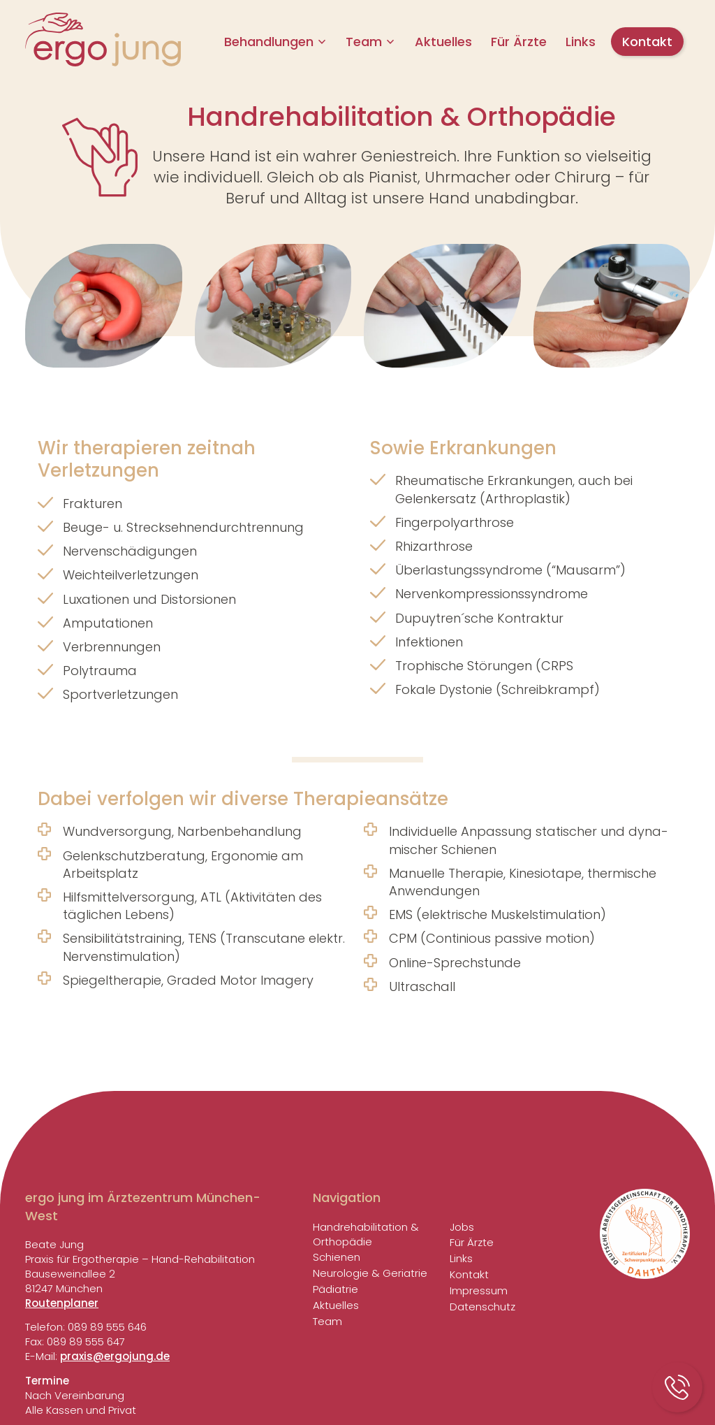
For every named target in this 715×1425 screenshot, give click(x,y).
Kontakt (647, 41)
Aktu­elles (443, 41)
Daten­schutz (482, 1306)
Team (364, 41)
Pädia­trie (335, 1289)
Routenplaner (61, 1303)
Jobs (462, 1227)
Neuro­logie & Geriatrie (370, 1273)
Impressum (479, 1290)
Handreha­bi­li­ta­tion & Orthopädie (366, 1234)
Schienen (336, 1257)
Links (581, 41)
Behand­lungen (269, 41)
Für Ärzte (519, 41)
